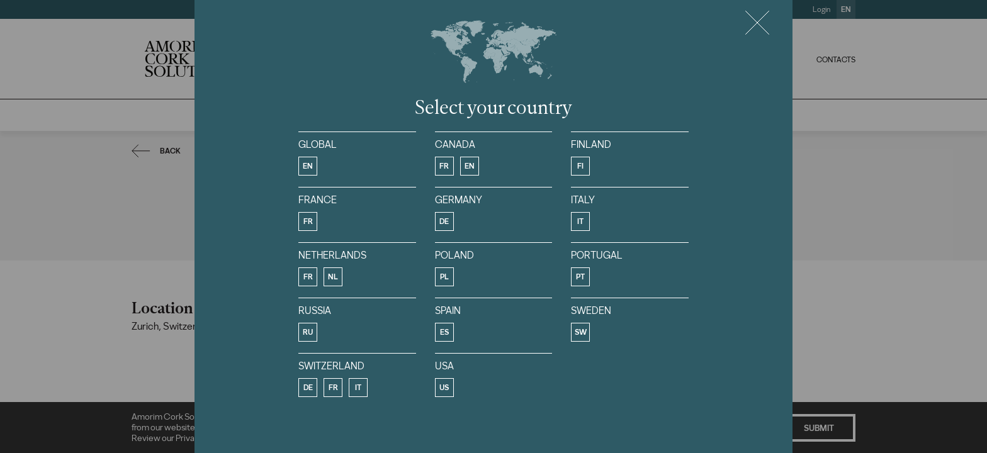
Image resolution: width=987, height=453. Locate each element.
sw (581, 332)
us (444, 387)
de (444, 221)
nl (333, 276)
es (444, 332)
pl (444, 276)
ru (308, 332)
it (580, 221)
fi (580, 166)
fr (444, 166)
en (308, 166)
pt (580, 276)
